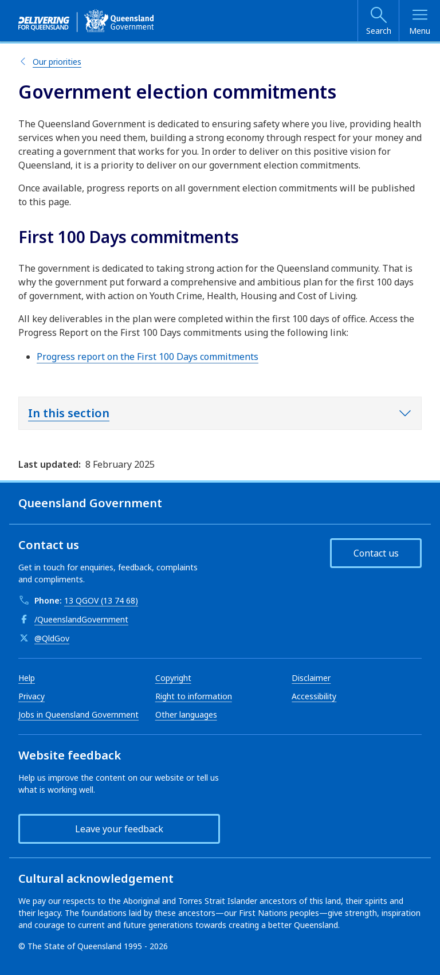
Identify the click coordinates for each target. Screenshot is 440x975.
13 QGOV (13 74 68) (101, 600)
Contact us (376, 553)
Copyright (173, 677)
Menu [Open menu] (419, 30)
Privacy (31, 696)
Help (26, 677)
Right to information (193, 696)
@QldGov (51, 638)
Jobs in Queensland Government (78, 714)
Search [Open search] (378, 30)
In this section (68, 413)
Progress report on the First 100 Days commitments (147, 356)
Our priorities (57, 61)
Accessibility (314, 696)
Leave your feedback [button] (119, 829)
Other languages (186, 714)
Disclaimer (311, 677)
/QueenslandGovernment (81, 619)
